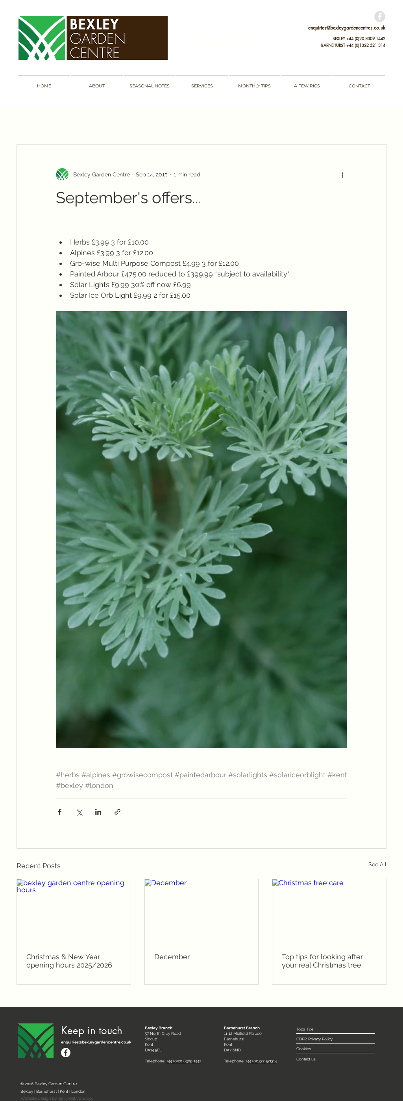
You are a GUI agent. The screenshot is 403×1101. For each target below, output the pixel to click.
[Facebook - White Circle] (65, 1052)
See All (377, 864)
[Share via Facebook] (59, 812)
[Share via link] (117, 812)
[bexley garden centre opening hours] (74, 911)
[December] (202, 911)
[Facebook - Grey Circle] (379, 16)
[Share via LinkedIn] (98, 812)
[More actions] (342, 174)
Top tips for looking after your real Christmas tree (322, 961)
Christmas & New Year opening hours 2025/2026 (69, 961)
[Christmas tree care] (329, 911)
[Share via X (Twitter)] (79, 812)
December (172, 957)
